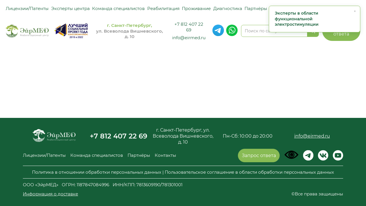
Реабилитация (163, 8)
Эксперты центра (70, 8)
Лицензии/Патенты (27, 8)
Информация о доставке (50, 194)
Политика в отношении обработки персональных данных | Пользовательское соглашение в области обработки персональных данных (183, 172)
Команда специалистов (118, 8)
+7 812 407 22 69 (188, 27)
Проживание (196, 8)
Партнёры (255, 8)
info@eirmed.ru (189, 37)
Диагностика (227, 8)
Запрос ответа (259, 155)
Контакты (165, 155)
